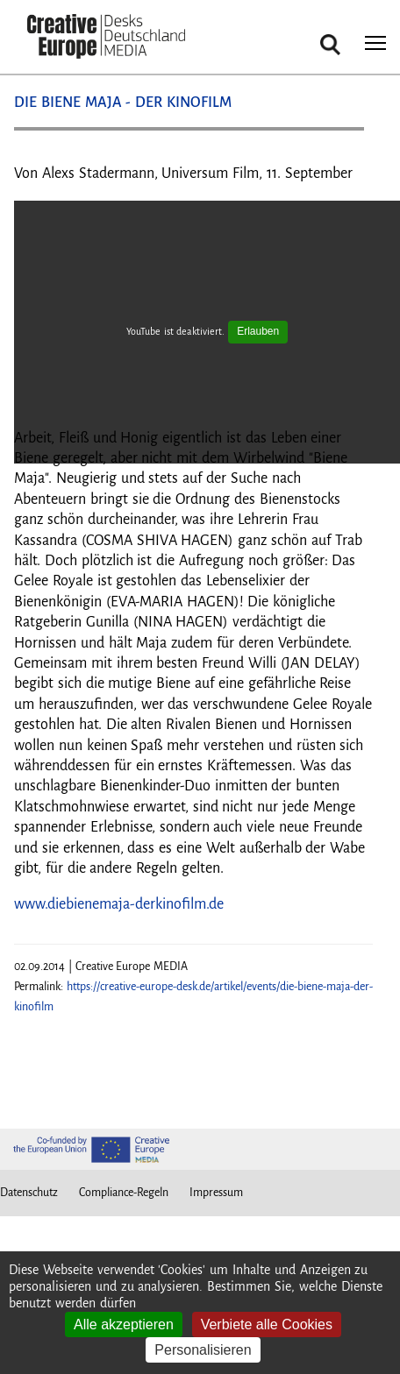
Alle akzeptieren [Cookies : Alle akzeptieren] (124, 1324)
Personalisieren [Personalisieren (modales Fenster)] (202, 1349)
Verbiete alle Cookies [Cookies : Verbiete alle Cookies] (266, 1324)
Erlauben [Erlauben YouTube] (258, 331)
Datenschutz (29, 1192)
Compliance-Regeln (123, 1192)
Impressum (216, 1192)
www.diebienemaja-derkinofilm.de (119, 904)
